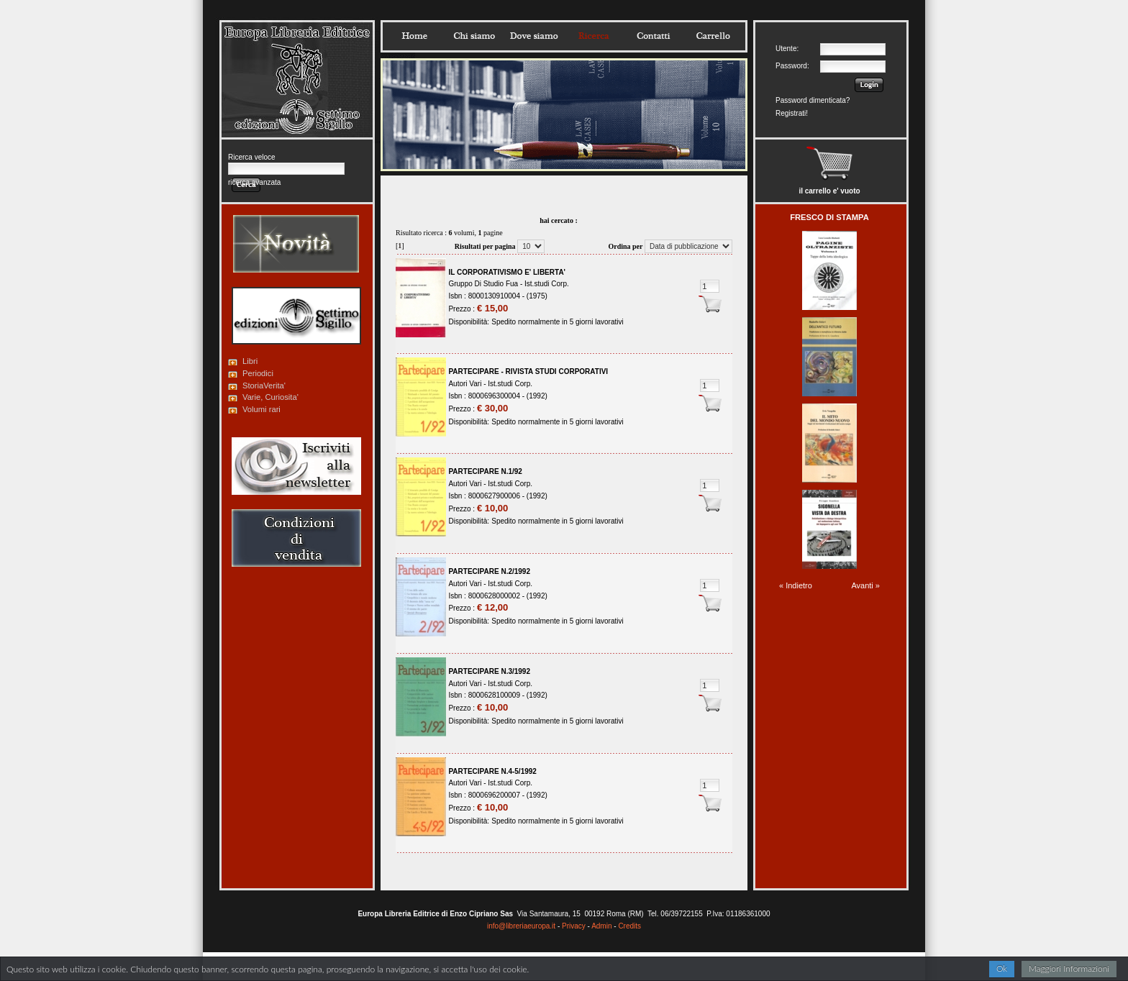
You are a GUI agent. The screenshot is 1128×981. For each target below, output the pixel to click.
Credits (629, 926)
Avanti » (865, 585)
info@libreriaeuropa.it (521, 926)
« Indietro (795, 585)
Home (414, 36)
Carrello (712, 36)
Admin (601, 926)
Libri (250, 361)
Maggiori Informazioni (1069, 968)
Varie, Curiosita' (270, 397)
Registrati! (792, 113)
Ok (1001, 968)
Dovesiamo (533, 36)
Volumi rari (261, 409)
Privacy (574, 926)
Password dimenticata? (813, 100)
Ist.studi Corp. (546, 284)
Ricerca (593, 36)
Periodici (257, 373)
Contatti (653, 36)
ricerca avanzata (254, 182)
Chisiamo (474, 36)
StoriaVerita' (264, 385)
